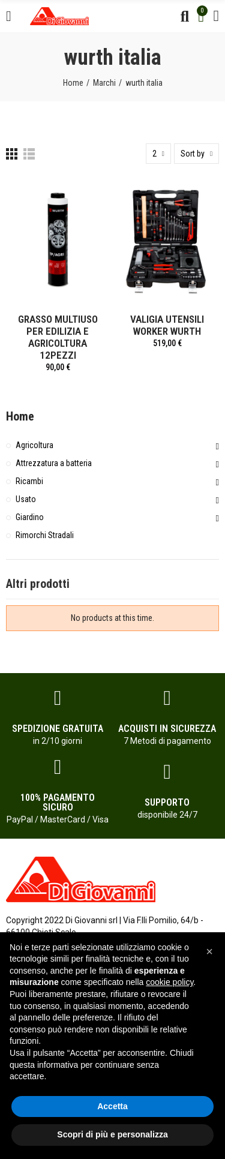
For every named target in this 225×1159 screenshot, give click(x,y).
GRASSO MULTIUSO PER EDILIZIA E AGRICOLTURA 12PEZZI (58, 337)
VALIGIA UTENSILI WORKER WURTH (167, 325)
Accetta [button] (112, 1106)
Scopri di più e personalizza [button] (112, 1134)
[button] (209, 951)
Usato (26, 499)
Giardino (30, 517)
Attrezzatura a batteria (54, 463)
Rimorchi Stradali (45, 535)
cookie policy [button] (169, 982)
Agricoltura (34, 445)
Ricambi (29, 481)
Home (20, 416)
